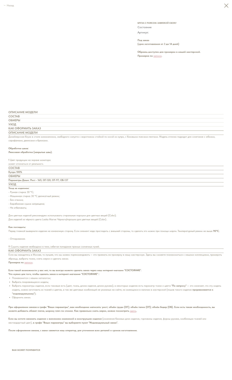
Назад (10, 5)
